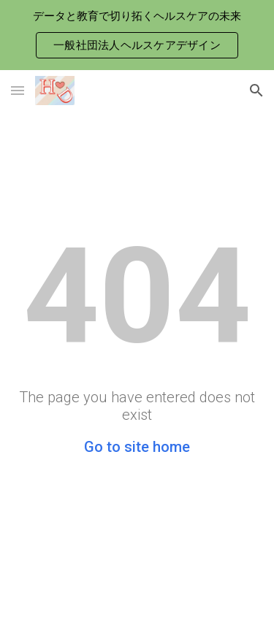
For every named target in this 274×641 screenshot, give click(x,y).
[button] (17, 90)
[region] (137, 35)
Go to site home (137, 447)
